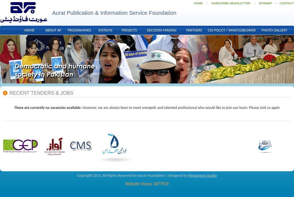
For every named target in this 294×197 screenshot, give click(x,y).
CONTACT (287, 3)
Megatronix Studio (202, 175)
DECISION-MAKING (162, 30)
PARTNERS (194, 30)
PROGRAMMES (79, 30)
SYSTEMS (105, 30)
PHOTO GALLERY (274, 30)
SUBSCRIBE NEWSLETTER (231, 3)
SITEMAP (265, 3)
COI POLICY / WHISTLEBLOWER (232, 30)
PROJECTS (129, 30)
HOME (198, 3)
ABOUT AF (53, 30)
